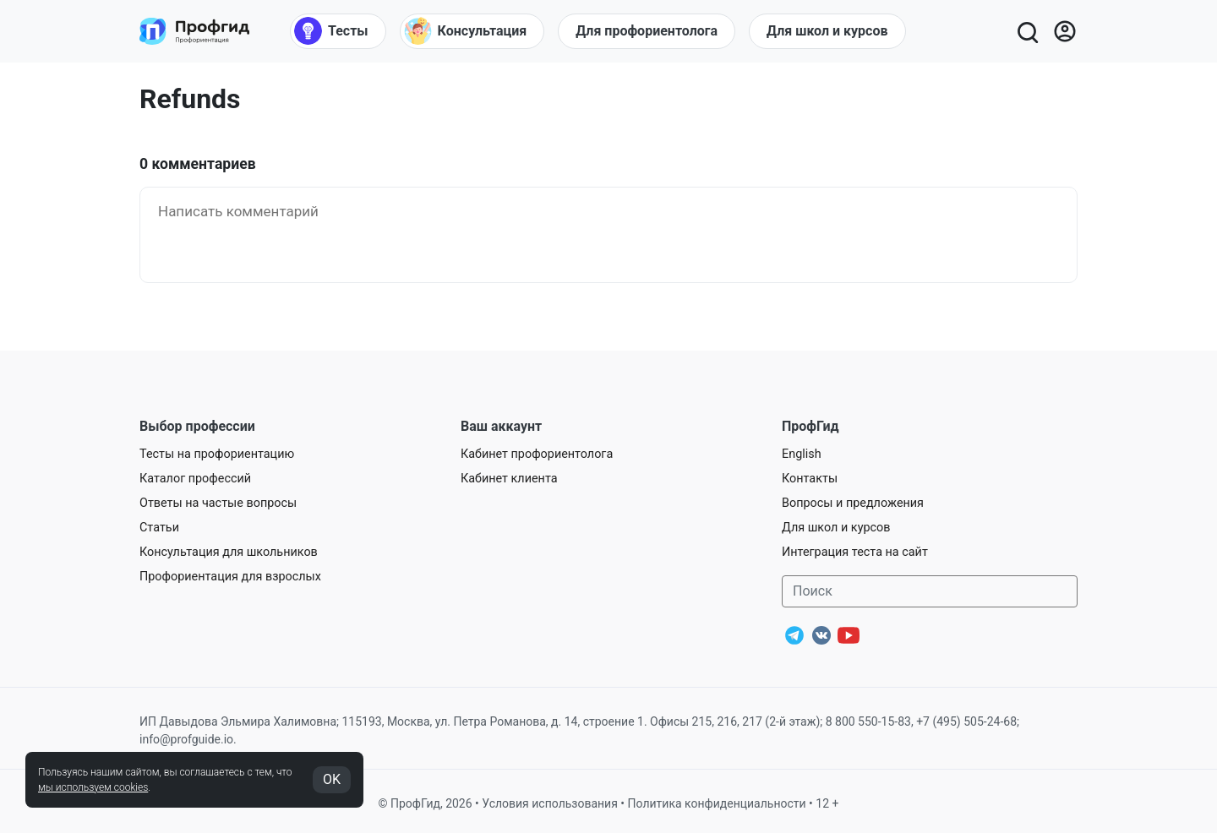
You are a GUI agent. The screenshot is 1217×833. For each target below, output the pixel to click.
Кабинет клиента (509, 478)
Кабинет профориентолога (537, 454)
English (801, 454)
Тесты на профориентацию (216, 454)
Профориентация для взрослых (230, 576)
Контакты (810, 478)
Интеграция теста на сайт (855, 552)
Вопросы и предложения (853, 503)
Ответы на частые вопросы (218, 503)
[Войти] (1065, 31)
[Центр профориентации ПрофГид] (194, 31)
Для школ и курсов (836, 527)
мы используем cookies (93, 787)
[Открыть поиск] (1027, 31)
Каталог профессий (195, 478)
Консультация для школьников (228, 552)
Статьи (159, 527)
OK (332, 779)
